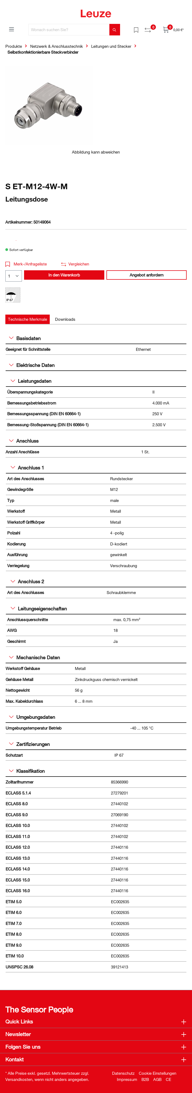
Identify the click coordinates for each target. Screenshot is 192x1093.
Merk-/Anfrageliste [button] (26, 263)
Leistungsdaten (31, 381)
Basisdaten (25, 338)
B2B (145, 1079)
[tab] (27, 319)
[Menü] (11, 29)
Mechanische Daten (34, 657)
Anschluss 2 (27, 581)
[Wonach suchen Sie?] (69, 29)
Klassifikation (27, 771)
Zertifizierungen (29, 744)
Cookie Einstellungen (157, 1073)
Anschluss (24, 441)
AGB (157, 1079)
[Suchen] (114, 29)
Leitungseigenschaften (39, 608)
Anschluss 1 (27, 468)
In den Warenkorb (64, 274)
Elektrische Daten (32, 365)
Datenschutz (123, 1073)
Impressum (127, 1079)
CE (168, 1079)
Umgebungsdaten (32, 717)
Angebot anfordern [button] (146, 274)
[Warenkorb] (173, 29)
